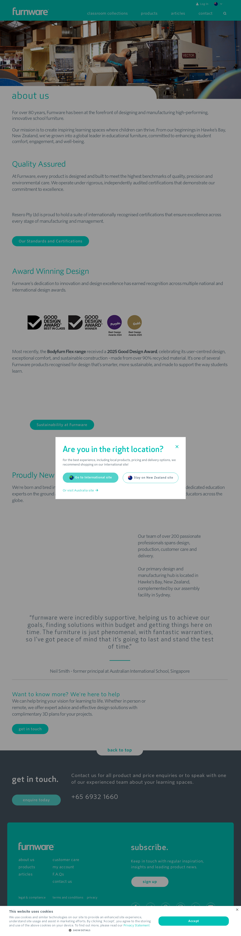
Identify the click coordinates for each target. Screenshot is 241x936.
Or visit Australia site (80, 490)
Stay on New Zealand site (150, 478)
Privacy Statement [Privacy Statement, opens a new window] (136, 925)
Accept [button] (193, 921)
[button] (81, 930)
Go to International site (90, 477)
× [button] (237, 909)
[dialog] (120, 921)
